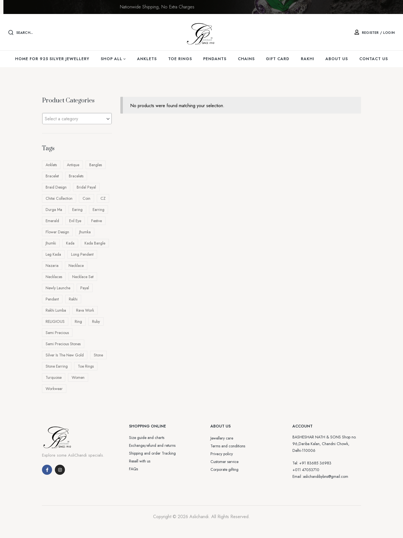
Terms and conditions (227, 446)
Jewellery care (221, 438)
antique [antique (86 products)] (73, 165)
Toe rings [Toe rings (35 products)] (86, 366)
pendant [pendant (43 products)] (52, 299)
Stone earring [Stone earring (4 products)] (57, 366)
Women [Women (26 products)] (78, 377)
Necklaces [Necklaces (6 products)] (54, 276)
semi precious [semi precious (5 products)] (57, 332)
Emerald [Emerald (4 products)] (52, 221)
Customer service (224, 461)
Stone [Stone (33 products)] (98, 355)
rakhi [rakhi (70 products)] (73, 299)
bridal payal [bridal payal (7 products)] (86, 187)
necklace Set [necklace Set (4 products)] (82, 276)
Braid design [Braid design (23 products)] (56, 187)
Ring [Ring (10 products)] (78, 321)
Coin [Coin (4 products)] (86, 198)
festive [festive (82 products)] (96, 221)
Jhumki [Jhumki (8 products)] (51, 243)
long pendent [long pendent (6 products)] (82, 254)
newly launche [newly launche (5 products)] (58, 288)
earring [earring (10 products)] (98, 209)
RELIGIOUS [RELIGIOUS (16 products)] (55, 321)
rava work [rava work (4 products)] (85, 310)
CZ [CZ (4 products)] (103, 198)
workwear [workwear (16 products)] (54, 388)
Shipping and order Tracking (152, 453)
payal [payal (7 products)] (84, 288)
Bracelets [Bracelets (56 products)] (76, 176)
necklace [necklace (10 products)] (76, 265)
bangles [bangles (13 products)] (95, 165)
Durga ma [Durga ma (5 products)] (54, 209)
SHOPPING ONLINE (147, 426)
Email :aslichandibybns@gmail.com (320, 476)
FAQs (133, 469)
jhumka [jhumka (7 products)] (85, 232)
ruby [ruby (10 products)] (96, 321)
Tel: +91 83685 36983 (311, 463)
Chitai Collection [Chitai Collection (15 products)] (59, 198)
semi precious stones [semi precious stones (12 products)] (63, 344)
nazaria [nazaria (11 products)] (52, 265)
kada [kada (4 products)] (70, 243)
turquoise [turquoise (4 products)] (54, 377)
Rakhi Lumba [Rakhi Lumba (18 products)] (56, 310)
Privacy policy (221, 454)
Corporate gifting (224, 469)
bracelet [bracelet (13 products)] (52, 176)
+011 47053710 (305, 470)
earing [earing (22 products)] (77, 209)
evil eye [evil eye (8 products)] (75, 221)
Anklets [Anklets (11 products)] (51, 165)
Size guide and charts (146, 437)
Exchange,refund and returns (152, 445)
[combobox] (77, 118)
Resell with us (139, 461)
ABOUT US (220, 426)
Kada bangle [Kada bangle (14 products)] (95, 243)
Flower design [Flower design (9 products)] (57, 232)
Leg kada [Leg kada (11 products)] (53, 254)
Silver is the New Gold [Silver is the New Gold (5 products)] (65, 355)
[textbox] (77, 118)
